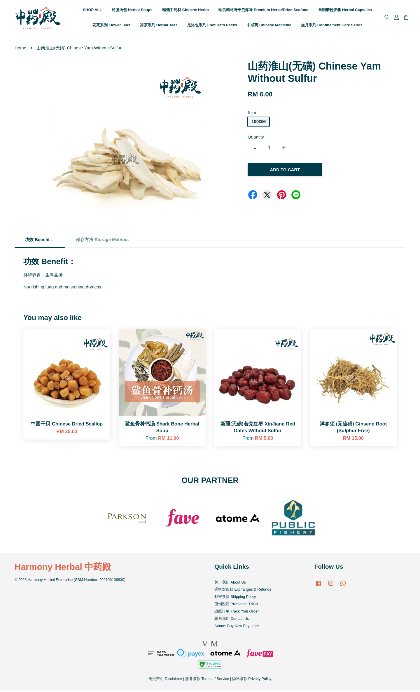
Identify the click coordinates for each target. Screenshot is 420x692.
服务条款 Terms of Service (207, 680)
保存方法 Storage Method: (103, 240)
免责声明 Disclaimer (165, 680)
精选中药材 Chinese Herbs (185, 10)
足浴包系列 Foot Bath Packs (212, 25)
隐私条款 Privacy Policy (252, 680)
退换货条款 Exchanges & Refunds (242, 591)
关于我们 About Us (230, 583)
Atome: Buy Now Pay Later (236, 627)
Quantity (256, 138)
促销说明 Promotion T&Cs (236, 605)
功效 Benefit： (39, 240)
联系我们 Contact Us (231, 619)
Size (252, 113)
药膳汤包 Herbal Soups (132, 10)
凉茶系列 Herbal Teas (158, 25)
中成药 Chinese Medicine (269, 25)
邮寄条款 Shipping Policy (235, 598)
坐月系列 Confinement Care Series (331, 25)
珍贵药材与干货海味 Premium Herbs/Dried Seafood (263, 10)
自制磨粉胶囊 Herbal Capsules (345, 10)
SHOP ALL (92, 10)
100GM (258, 122)
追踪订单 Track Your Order (236, 612)
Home (20, 48)
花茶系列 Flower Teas (111, 25)
